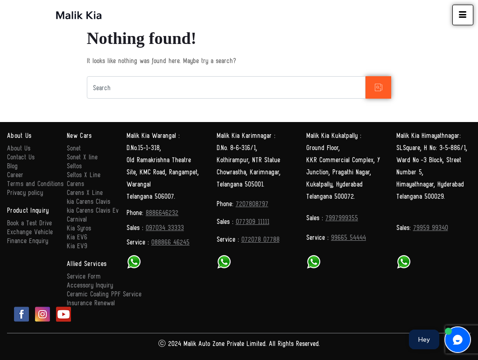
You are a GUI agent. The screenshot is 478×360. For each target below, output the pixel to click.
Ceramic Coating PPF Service (104, 293)
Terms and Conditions (35, 183)
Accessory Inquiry (90, 284)
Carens (75, 183)
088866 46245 (170, 241)
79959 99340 (430, 227)
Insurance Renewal (91, 302)
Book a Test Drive (29, 222)
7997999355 (341, 217)
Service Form (84, 275)
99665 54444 (348, 236)
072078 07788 (260, 238)
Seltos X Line (83, 174)
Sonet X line (82, 156)
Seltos (74, 165)
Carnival (77, 218)
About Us (18, 147)
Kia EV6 (77, 236)
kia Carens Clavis (88, 200)
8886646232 (162, 212)
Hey (424, 339)
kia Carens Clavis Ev (93, 209)
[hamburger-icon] (462, 15)
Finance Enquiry (27, 240)
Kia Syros (79, 227)
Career (15, 174)
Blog (12, 165)
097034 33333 (165, 227)
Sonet (74, 147)
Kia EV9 (77, 245)
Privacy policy (25, 191)
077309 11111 (252, 220)
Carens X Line (85, 191)
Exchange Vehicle (30, 231)
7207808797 (252, 203)
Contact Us (21, 156)
